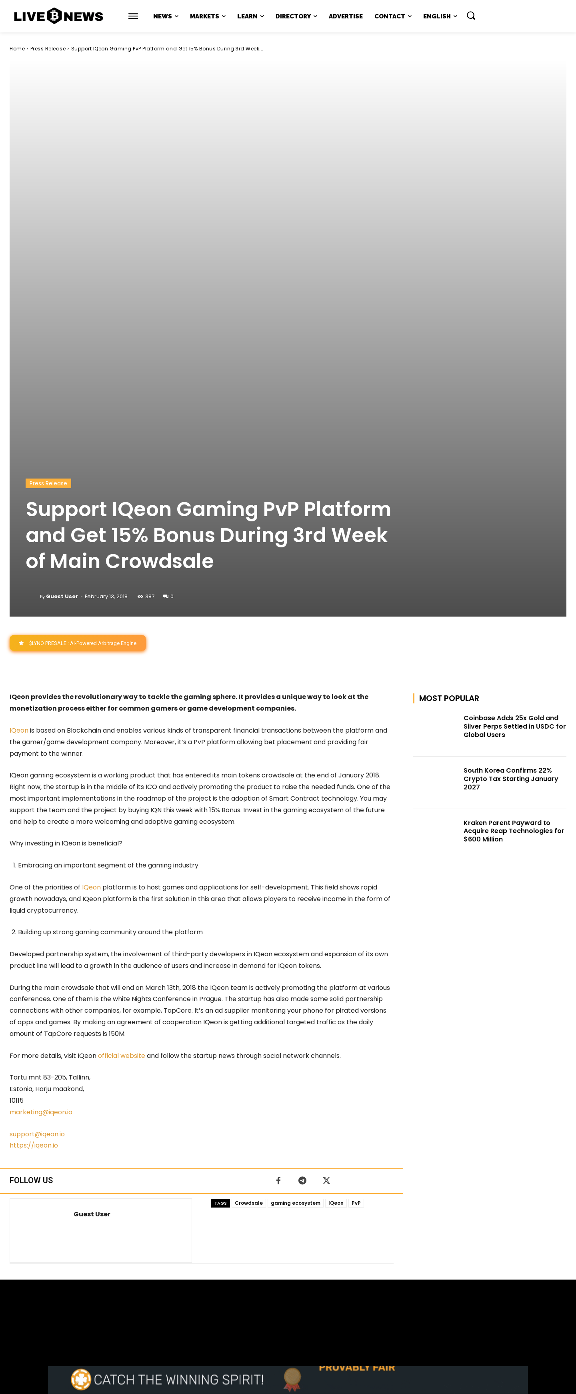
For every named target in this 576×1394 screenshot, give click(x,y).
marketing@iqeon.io (41, 886)
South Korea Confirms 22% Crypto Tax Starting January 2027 (511, 553)
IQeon (19, 504)
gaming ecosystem (295, 976)
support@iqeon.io (37, 907)
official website (121, 829)
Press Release (48, 48)
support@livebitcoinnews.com (303, 1310)
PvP (356, 976)
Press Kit (311, 1318)
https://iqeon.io (34, 919)
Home (17, 48)
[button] (471, 15)
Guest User (62, 370)
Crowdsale (249, 976)
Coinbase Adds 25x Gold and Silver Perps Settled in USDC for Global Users (515, 500)
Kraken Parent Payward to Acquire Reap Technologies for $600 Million (514, 605)
